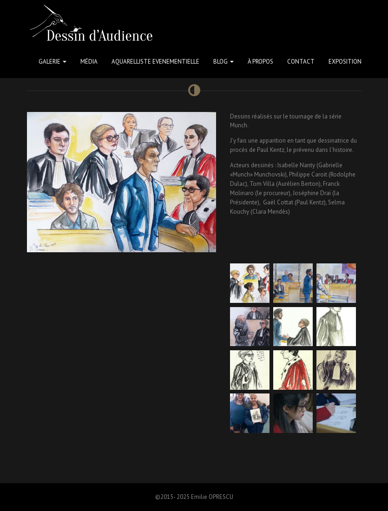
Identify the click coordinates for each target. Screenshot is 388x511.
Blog (223, 62)
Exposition (345, 62)
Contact (301, 62)
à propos (260, 62)
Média (89, 62)
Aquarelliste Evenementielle (155, 62)
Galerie (52, 62)
